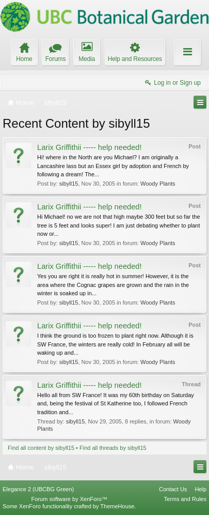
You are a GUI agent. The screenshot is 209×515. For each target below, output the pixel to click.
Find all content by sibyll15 (41, 448)
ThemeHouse (117, 506)
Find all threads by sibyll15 (113, 448)
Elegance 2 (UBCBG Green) (38, 489)
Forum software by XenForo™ (69, 499)
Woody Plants (157, 183)
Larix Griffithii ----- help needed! (89, 147)
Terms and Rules (185, 499)
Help (200, 489)
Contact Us (173, 489)
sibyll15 (68, 183)
